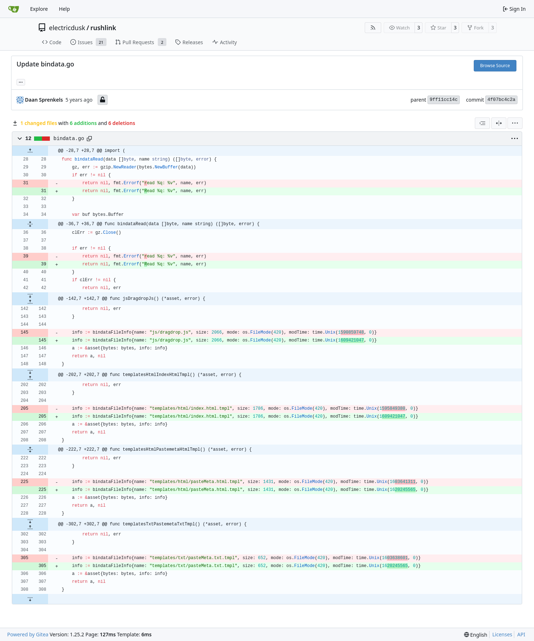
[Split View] (498, 123)
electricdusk (67, 27)
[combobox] (482, 123)
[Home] (14, 9)
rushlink (103, 27)
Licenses (502, 634)
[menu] (515, 123)
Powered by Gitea (27, 634)
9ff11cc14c (444, 99)
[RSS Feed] (373, 27)
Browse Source (495, 65)
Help (64, 8)
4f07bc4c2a (501, 99)
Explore (39, 8)
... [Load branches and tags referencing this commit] (21, 81)
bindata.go (68, 138)
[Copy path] (89, 139)
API (521, 634)
